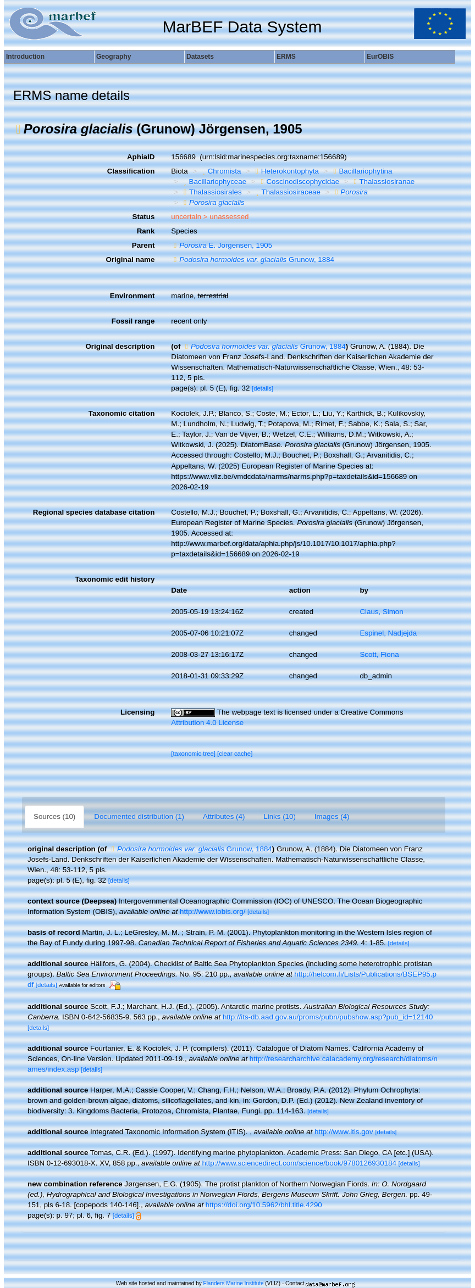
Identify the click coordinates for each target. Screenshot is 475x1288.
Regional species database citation (93, 512)
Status (143, 217)
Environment (132, 296)
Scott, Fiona (379, 654)
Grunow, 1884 (252, 259)
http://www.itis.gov (343, 1132)
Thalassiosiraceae (287, 192)
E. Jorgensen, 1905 (221, 245)
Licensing (137, 712)
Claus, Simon (381, 611)
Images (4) (332, 816)
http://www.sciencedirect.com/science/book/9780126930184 (299, 1163)
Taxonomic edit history (114, 579)
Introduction (25, 56)
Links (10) (279, 816)
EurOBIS (380, 56)
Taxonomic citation (121, 413)
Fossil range (133, 321)
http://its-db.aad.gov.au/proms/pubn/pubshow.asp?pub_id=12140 (328, 1017)
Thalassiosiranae (383, 181)
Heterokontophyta (286, 171)
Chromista (220, 171)
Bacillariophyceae (213, 181)
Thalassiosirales (211, 192)
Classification (131, 171)
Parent (143, 245)
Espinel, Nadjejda (388, 633)
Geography (113, 56)
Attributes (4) (224, 816)
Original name (130, 259)
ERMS (286, 56)
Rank (146, 231)
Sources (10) (54, 816)
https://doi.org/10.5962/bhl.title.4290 (264, 1205)
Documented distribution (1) (139, 816)
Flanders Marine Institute (233, 1283)
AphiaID (140, 157)
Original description (119, 346)
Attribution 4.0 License (207, 722)
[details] (262, 388)
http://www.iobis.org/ (212, 911)
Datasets (200, 56)
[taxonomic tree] (193, 753)
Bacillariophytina (362, 171)
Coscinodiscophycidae (299, 181)
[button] (18, 129)
